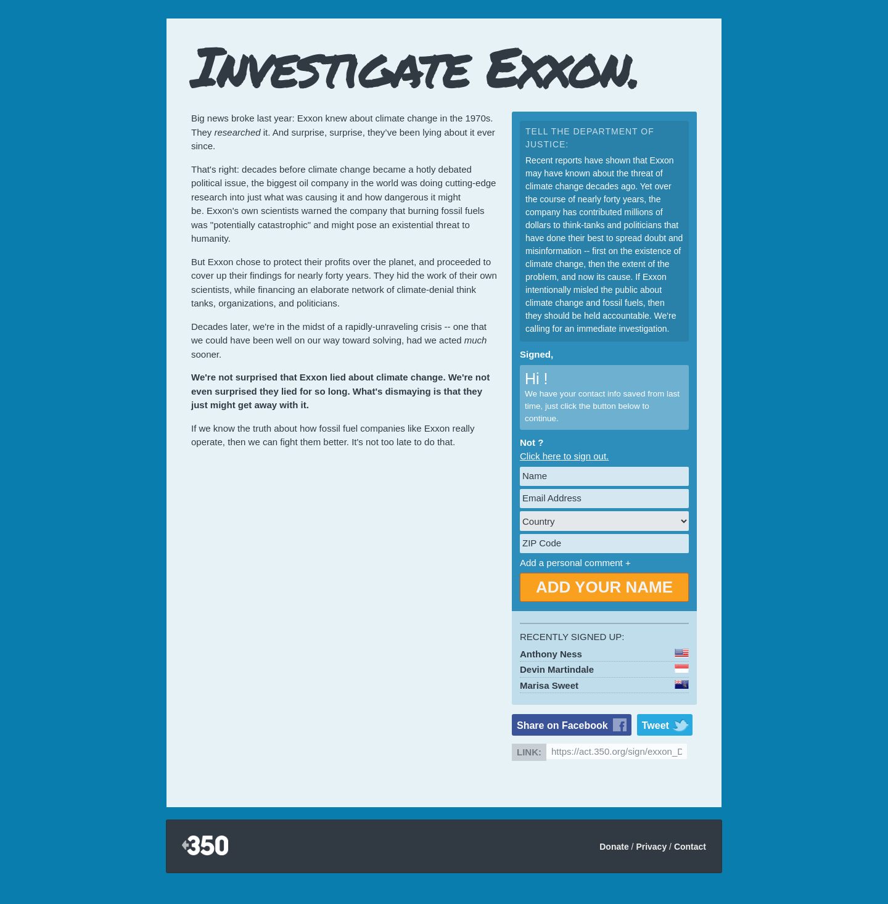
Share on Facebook (562, 725)
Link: (529, 752)
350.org (205, 846)
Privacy (651, 847)
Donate (613, 847)
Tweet (655, 725)
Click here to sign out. (564, 456)
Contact (690, 847)
